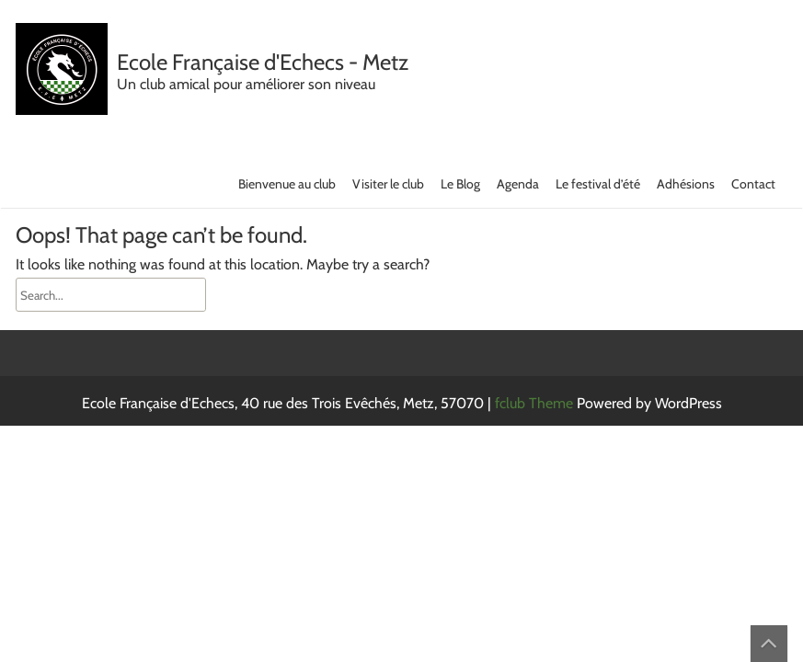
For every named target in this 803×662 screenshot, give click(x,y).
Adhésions (686, 184)
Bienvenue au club (287, 184)
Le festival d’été (598, 184)
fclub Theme (536, 403)
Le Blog (460, 184)
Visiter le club (388, 184)
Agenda (518, 184)
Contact (753, 184)
